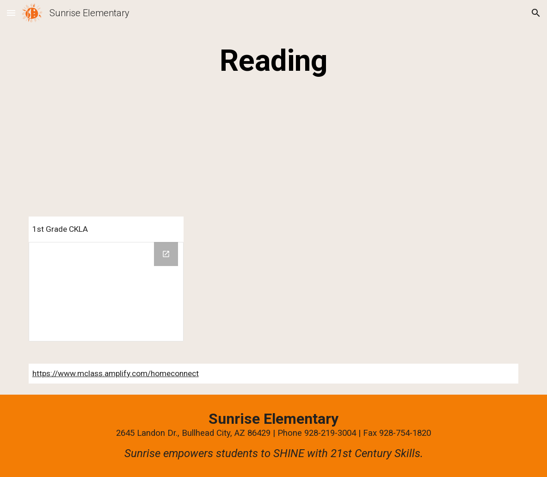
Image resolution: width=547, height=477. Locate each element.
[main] (274, 61)
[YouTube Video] (106, 149)
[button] (11, 12)
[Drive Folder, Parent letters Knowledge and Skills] (106, 291)
